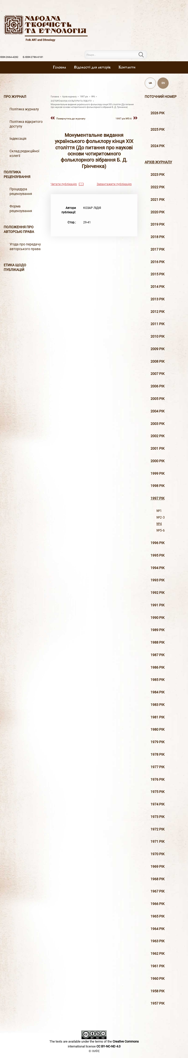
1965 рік (157, 916)
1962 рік (157, 954)
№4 (159, 524)
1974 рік (157, 804)
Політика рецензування (17, 174)
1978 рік (157, 754)
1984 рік (157, 692)
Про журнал (15, 97)
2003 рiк (157, 424)
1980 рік (157, 729)
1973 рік (157, 817)
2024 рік (157, 146)
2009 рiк (157, 349)
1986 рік (157, 667)
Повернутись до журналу (70, 118)
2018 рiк (157, 237)
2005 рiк (157, 399)
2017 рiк (157, 249)
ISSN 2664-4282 (9, 57)
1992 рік (157, 593)
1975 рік (157, 792)
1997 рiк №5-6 (124, 118)
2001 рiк (157, 448)
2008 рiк (157, 361)
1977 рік (157, 767)
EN (163, 83)
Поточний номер (160, 97)
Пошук (144, 55)
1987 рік (157, 655)
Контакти (126, 67)
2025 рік (157, 129)
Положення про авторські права (19, 229)
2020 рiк (157, 212)
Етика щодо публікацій (15, 267)
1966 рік (157, 904)
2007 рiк (157, 374)
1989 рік (157, 630)
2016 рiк (157, 262)
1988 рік (157, 642)
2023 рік (157, 175)
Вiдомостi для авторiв (92, 67)
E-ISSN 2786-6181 (33, 57)
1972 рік (157, 829)
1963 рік (157, 941)
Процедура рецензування (21, 191)
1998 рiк (157, 486)
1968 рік (157, 879)
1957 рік (157, 1003)
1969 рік (157, 867)
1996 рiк (157, 543)
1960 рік (157, 979)
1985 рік (157, 680)
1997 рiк (157, 498)
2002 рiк (157, 436)
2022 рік (157, 187)
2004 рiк (157, 411)
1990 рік (157, 618)
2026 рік (157, 113)
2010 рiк (157, 336)
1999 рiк (157, 474)
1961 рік (157, 966)
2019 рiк (157, 224)
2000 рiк (157, 461)
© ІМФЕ (94, 1051)
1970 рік (157, 854)
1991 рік (157, 605)
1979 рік (157, 742)
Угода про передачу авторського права (25, 246)
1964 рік (157, 929)
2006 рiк (157, 386)
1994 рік (157, 568)
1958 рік (157, 991)
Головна (59, 67)
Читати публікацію (64, 184)
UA (150, 83)
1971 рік (157, 842)
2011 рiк (157, 324)
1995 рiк (157, 555)
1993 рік (157, 580)
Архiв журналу (158, 162)
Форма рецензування (21, 208)
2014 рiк (157, 287)
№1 (159, 511)
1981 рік (157, 717)
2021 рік (157, 200)
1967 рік (157, 891)
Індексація (18, 139)
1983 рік (157, 705)
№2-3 (160, 517)
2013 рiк (157, 299)
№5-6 (160, 530)
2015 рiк (157, 274)
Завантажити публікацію (114, 184)
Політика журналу (24, 109)
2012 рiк (157, 312)
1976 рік (157, 780)
